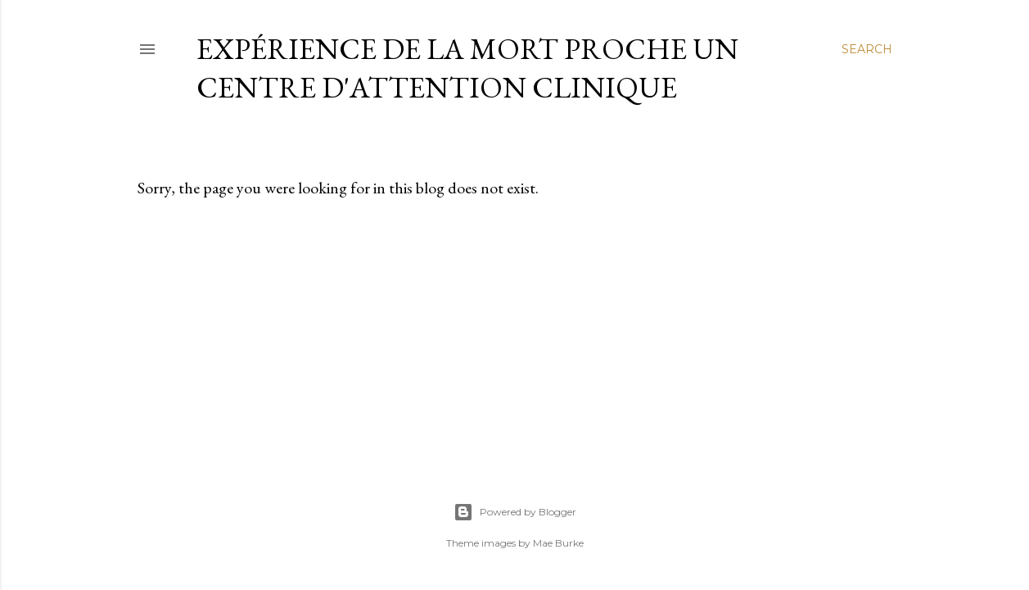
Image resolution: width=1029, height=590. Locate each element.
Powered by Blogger (515, 512)
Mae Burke (558, 543)
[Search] (867, 49)
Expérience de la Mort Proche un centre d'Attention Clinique (467, 68)
